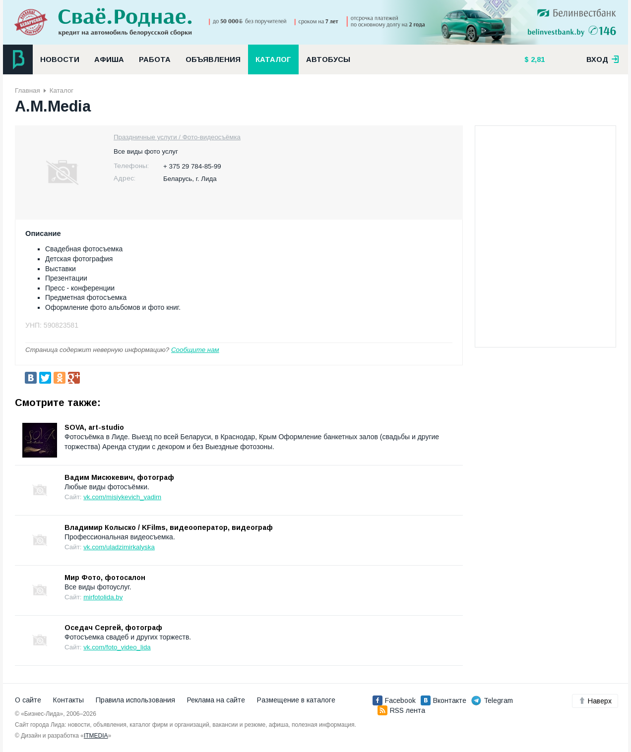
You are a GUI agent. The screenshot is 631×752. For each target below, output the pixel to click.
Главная (27, 90)
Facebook (394, 700)
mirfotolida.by (103, 597)
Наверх (595, 701)
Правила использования (135, 700)
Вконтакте (443, 700)
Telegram (492, 700)
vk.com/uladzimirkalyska (119, 547)
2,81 (537, 59)
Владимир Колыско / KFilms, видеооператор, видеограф (168, 527)
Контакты (68, 700)
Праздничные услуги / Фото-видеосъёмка (177, 137)
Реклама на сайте (216, 700)
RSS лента (401, 710)
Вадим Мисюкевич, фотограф (119, 477)
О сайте (28, 700)
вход (602, 59)
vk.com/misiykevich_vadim (122, 497)
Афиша (109, 59)
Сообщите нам (195, 349)
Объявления (213, 59)
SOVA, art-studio (94, 427)
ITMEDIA (96, 735)
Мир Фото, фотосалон (104, 577)
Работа (155, 59)
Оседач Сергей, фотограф (113, 628)
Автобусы (328, 59)
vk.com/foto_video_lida (117, 647)
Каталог (273, 59)
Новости (59, 59)
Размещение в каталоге (296, 700)
